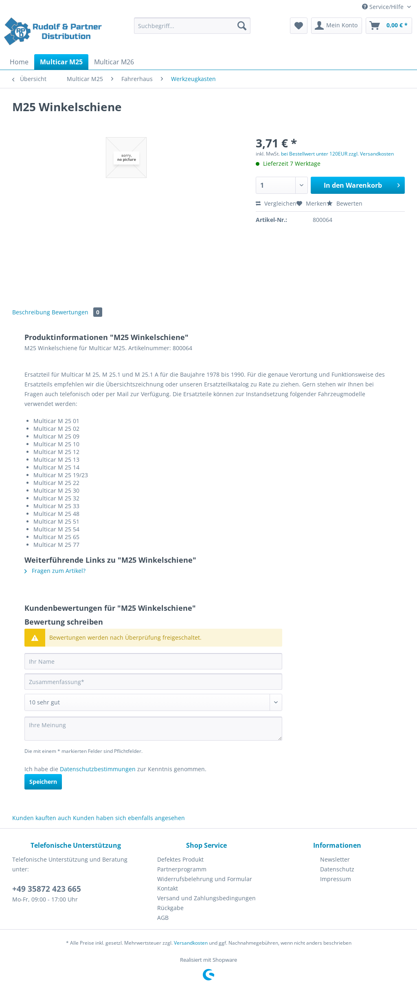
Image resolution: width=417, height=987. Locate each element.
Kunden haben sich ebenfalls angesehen (129, 818)
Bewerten (344, 203)
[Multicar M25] (61, 62)
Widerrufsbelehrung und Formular (204, 879)
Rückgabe (170, 908)
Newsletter (335, 859)
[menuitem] (192, 30)
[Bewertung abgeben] (153, 702)
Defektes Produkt (180, 859)
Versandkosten (191, 942)
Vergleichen (276, 203)
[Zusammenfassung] (153, 681)
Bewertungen (77, 312)
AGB (163, 917)
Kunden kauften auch (41, 818)
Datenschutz (337, 869)
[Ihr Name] (153, 661)
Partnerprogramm (181, 869)
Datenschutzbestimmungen (98, 769)
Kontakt (167, 888)
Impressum (335, 879)
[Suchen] (241, 26)
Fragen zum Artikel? (55, 571)
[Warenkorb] (389, 26)
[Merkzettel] (298, 26)
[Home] (19, 62)
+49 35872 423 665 (46, 889)
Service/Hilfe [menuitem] (383, 7)
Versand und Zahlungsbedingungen (206, 898)
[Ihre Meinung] (153, 729)
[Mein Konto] (336, 26)
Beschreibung (31, 312)
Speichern (43, 781)
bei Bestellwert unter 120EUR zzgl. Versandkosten (337, 153)
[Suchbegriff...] (192, 26)
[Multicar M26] (114, 62)
